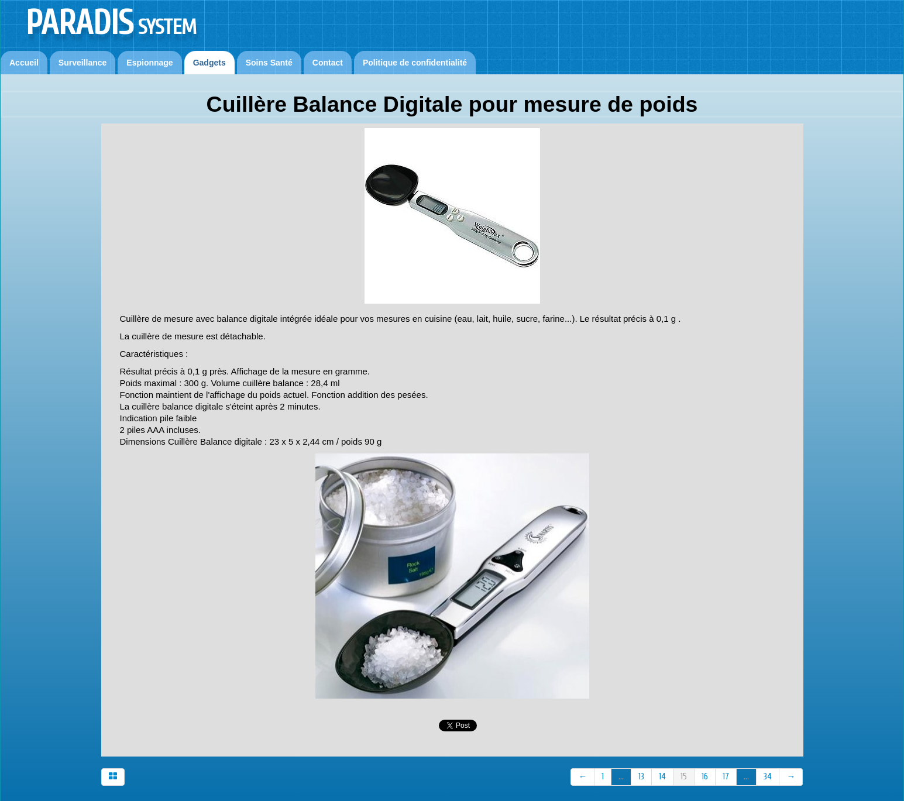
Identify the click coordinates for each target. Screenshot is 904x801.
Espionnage (149, 62)
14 (662, 777)
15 (683, 777)
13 (641, 777)
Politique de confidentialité (415, 62)
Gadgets (209, 62)
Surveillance (83, 62)
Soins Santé (269, 62)
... (621, 777)
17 (726, 777)
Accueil (24, 62)
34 (768, 777)
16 (705, 777)
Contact (327, 62)
